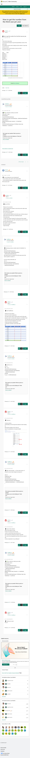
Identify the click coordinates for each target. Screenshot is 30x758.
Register (13, 6)
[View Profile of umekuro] (6, 30)
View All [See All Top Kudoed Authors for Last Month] (4, 719)
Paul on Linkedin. (6, 139)
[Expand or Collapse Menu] (1, 4)
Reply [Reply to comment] (25, 154)
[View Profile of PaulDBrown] (7, 103)
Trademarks (2, 751)
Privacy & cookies (3, 747)
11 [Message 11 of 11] (8, 627)
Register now (22, 13)
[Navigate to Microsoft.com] (4, 1)
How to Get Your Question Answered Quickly (10, 673)
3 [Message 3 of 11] (6, 229)
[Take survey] (5, 664)
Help (21, 6)
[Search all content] (21, 9)
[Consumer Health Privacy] (15, 754)
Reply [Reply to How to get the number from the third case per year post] (25, 93)
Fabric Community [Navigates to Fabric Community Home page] (12, 1)
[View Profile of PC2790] (6, 170)
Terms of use (3, 749)
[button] (19, 26)
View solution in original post (7, 148)
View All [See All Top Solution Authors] (4, 696)
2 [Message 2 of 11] (5, 185)
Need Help (7, 87)
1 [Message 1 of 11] (5, 90)
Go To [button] (25, 6)
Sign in (17, 6)
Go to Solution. (16, 83)
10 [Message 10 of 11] (5, 152)
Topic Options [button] (25, 25)
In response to (8, 106)
